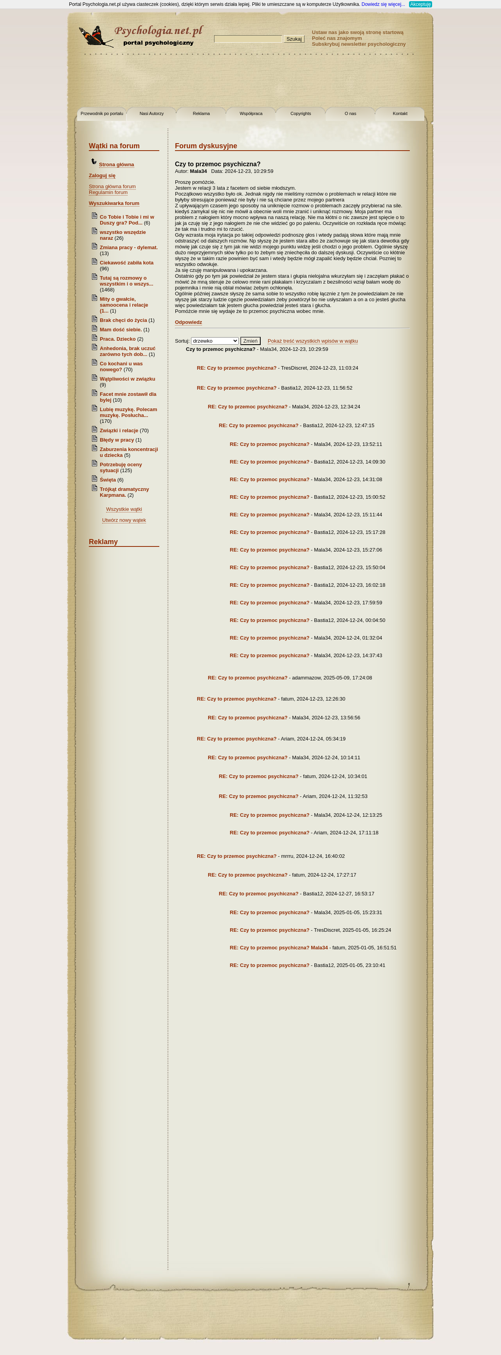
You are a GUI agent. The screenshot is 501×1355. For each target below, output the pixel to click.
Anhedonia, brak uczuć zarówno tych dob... (127, 351)
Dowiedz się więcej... (383, 4)
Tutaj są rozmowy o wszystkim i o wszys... (126, 281)
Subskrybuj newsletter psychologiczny (359, 44)
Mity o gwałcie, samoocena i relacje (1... (124, 305)
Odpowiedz (188, 322)
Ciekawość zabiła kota (126, 263)
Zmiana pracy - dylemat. (129, 247)
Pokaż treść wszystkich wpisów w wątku (313, 341)
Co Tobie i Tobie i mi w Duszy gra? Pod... (127, 220)
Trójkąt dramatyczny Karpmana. (124, 492)
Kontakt (400, 113)
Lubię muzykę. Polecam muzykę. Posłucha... (128, 412)
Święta (108, 480)
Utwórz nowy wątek (124, 520)
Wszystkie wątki (124, 509)
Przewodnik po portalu (102, 113)
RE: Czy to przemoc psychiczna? (237, 368)
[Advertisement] (31, 125)
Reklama (201, 113)
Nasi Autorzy (152, 113)
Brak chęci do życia (123, 320)
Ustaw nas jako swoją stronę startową (358, 32)
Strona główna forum (112, 186)
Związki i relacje (119, 430)
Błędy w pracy (117, 440)
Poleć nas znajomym (337, 38)
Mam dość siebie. (121, 329)
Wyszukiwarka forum (114, 203)
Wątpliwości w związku (127, 379)
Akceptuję (420, 4)
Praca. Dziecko (118, 339)
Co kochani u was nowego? (121, 366)
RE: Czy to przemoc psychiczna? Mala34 (279, 948)
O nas (350, 113)
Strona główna (116, 164)
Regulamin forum (108, 192)
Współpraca (251, 113)
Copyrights (300, 113)
